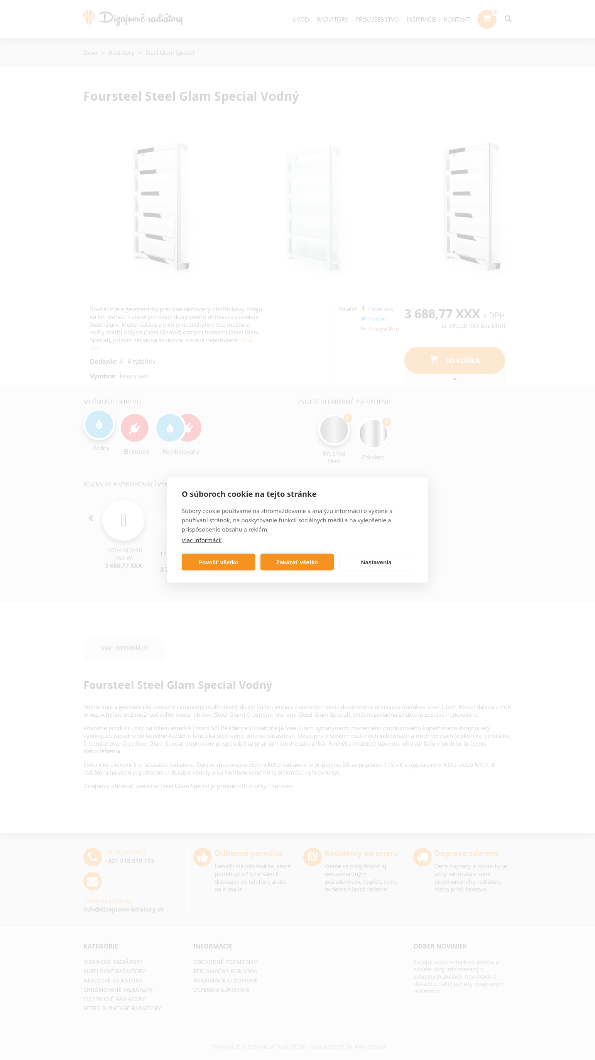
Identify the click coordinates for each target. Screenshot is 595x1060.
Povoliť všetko (218, 562)
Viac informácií (201, 540)
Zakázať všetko (297, 562)
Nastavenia (376, 562)
